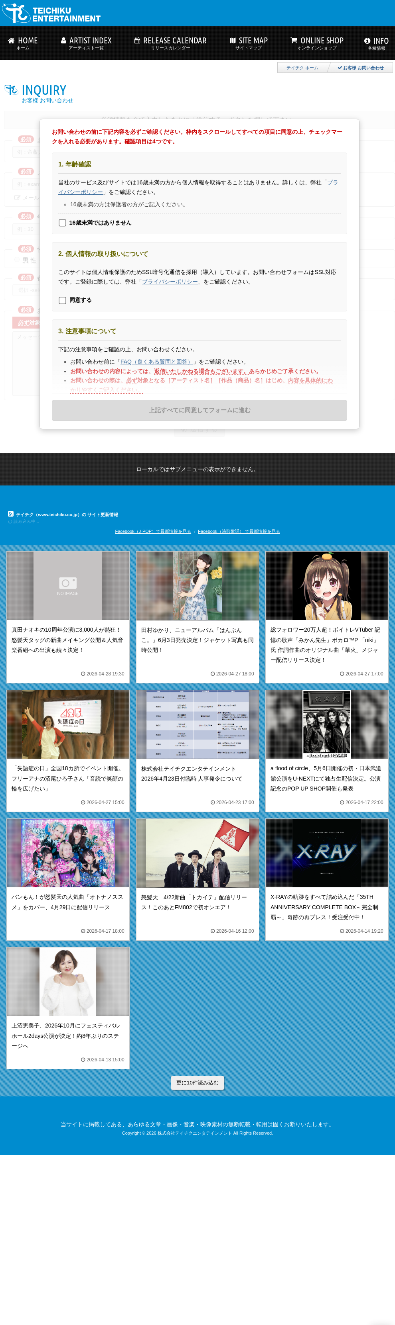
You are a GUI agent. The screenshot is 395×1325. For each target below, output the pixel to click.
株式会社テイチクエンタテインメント (195, 1133)
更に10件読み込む (197, 1083)
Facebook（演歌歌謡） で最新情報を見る (239, 531)
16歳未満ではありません (100, 222)
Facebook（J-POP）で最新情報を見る (153, 531)
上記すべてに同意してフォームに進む (200, 410)
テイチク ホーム (302, 67)
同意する (80, 300)
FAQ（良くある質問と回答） (156, 361)
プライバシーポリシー (170, 281)
